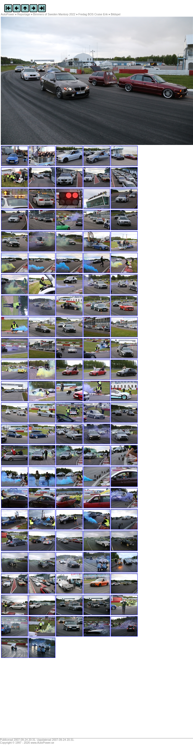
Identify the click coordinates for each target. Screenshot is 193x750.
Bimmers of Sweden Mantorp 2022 (54, 14)
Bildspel (115, 14)
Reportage (23, 14)
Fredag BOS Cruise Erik (93, 14)
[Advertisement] (34, 700)
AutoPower (7, 14)
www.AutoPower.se (42, 742)
